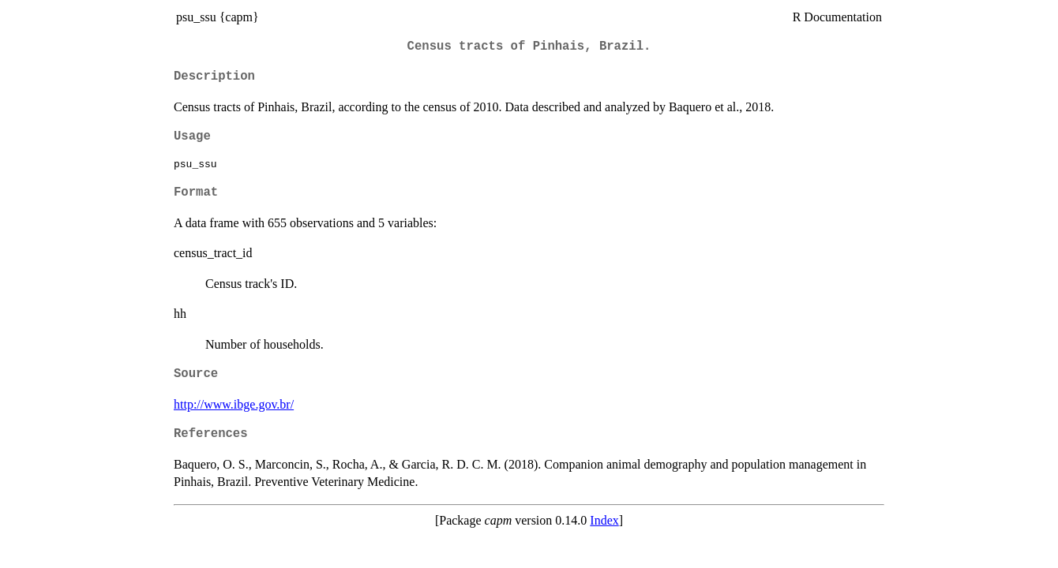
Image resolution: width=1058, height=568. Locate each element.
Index (604, 520)
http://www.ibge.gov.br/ (234, 404)
